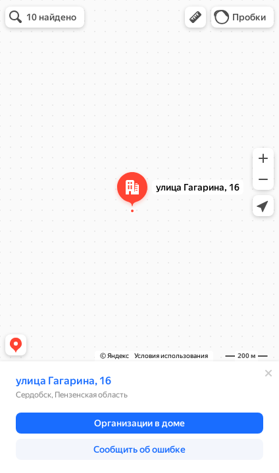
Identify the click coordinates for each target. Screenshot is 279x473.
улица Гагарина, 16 (63, 380)
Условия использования (171, 355)
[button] (195, 17)
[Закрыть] (268, 373)
